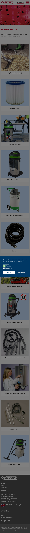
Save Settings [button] (21, 272)
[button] (4, 266)
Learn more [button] (6, 264)
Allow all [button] (9, 272)
